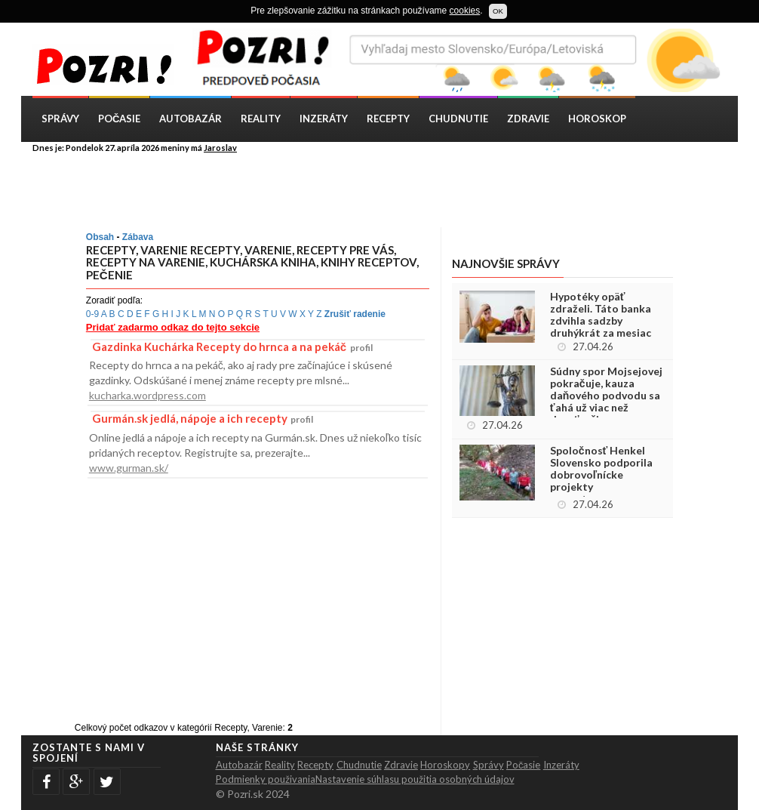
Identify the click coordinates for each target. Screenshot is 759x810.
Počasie (119, 118)
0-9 (92, 314)
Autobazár (190, 118)
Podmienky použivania (265, 779)
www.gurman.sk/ (128, 467)
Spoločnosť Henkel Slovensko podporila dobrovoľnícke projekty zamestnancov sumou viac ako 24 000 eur (604, 481)
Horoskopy (445, 765)
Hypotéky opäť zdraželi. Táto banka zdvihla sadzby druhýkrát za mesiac (600, 315)
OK (498, 11)
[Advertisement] (390, 189)
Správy (60, 118)
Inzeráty (324, 118)
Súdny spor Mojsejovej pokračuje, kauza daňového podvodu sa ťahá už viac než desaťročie (606, 395)
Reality (261, 118)
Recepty (388, 118)
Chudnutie (458, 118)
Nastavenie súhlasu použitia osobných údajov (415, 779)
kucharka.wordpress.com (147, 395)
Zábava (137, 237)
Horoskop (597, 118)
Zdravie (528, 118)
